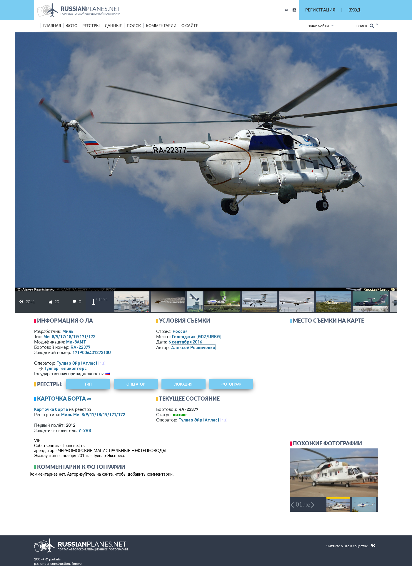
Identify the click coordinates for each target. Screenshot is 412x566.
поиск (134, 25)
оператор (135, 384)
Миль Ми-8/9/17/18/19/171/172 (93, 414)
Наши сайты (318, 25)
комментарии (161, 25)
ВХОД (354, 9)
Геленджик (196, 336)
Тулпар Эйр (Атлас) (76, 363)
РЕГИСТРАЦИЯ (320, 9)
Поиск (365, 26)
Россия (180, 331)
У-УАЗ (85, 430)
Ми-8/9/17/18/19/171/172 (69, 336)
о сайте (189, 25)
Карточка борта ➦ (64, 398)
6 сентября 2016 (185, 341)
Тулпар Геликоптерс (65, 368)
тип (88, 384)
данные (113, 25)
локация (183, 384)
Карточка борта (51, 409)
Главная (52, 25)
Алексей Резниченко (193, 347)
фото (71, 25)
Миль (68, 331)
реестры (91, 25)
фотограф (231, 384)
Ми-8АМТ (76, 341)
